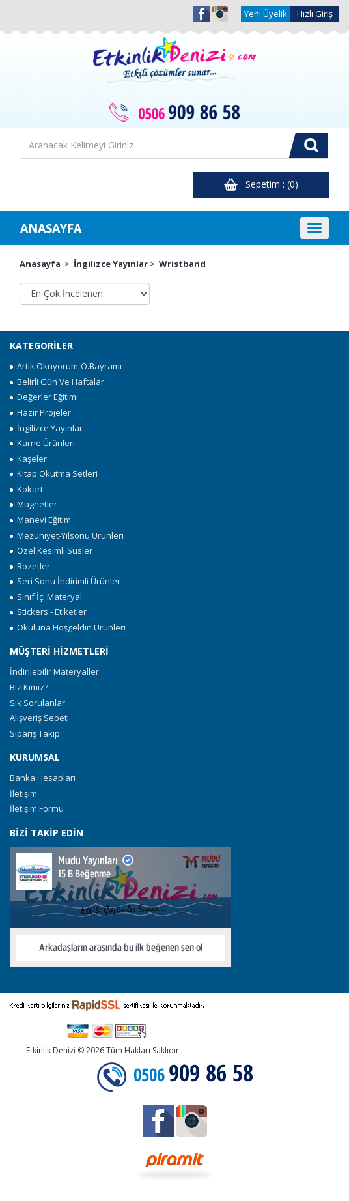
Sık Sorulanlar (37, 703)
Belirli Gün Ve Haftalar (57, 382)
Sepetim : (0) (261, 184)
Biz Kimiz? (29, 687)
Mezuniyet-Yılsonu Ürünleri (67, 535)
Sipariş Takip (35, 733)
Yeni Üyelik (265, 14)
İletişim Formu (37, 808)
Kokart (26, 489)
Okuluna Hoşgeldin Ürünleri (68, 627)
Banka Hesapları (43, 778)
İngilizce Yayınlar (111, 264)
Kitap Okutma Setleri (54, 473)
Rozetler (30, 566)
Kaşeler (28, 458)
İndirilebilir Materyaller (54, 671)
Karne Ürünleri (42, 443)
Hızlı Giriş (315, 14)
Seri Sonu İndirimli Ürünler (65, 581)
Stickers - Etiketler (48, 611)
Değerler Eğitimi (44, 397)
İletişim (23, 793)
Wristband (182, 264)
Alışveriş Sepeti (39, 718)
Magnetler (33, 504)
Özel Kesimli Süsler (51, 550)
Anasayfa (40, 264)
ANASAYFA (50, 228)
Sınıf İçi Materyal (46, 596)
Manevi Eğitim (40, 520)
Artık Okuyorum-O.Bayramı (66, 366)
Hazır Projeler (40, 412)
